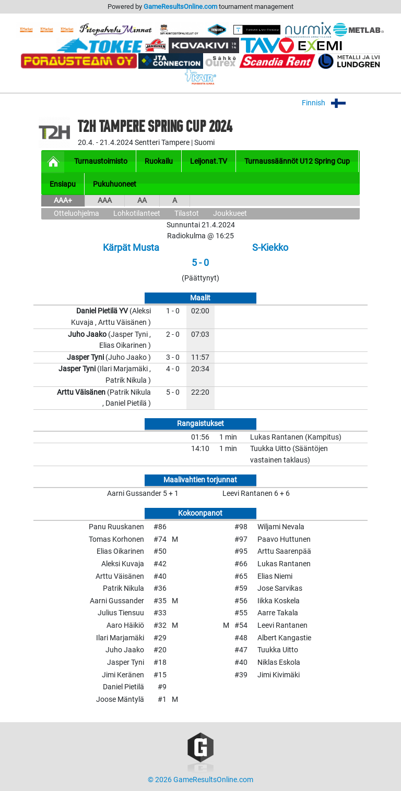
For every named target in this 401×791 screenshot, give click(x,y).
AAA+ (63, 200)
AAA (105, 200)
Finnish (331, 103)
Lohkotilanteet (136, 213)
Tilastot (186, 213)
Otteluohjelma (76, 213)
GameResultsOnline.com (180, 6)
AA (142, 200)
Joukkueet (230, 213)
